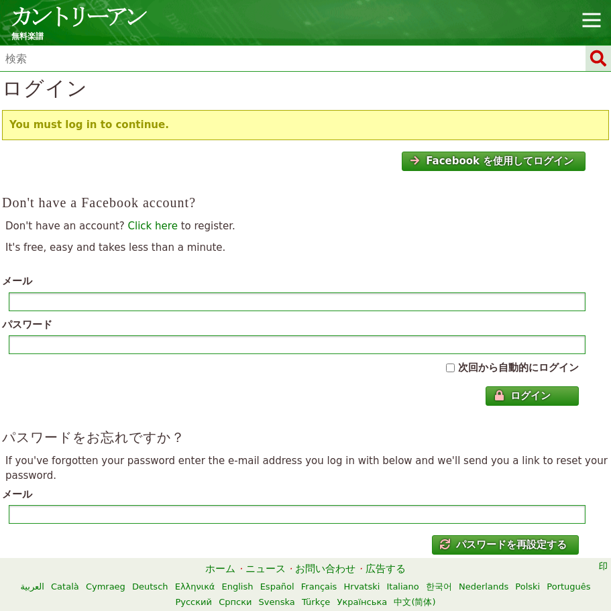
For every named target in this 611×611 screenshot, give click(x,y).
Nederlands (483, 586)
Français (319, 586)
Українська (362, 602)
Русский (193, 602)
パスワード (27, 325)
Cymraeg (105, 586)
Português (568, 586)
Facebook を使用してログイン (491, 161)
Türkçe (316, 602)
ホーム (220, 569)
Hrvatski (362, 586)
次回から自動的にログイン (518, 368)
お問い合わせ (325, 569)
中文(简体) (414, 602)
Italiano (402, 586)
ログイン (522, 396)
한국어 (439, 586)
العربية (32, 586)
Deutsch (150, 586)
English (238, 586)
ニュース (265, 569)
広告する (386, 569)
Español (277, 586)
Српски (235, 602)
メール (17, 281)
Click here (153, 226)
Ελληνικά (195, 586)
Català (65, 586)
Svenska (277, 602)
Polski (527, 586)
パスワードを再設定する (503, 545)
